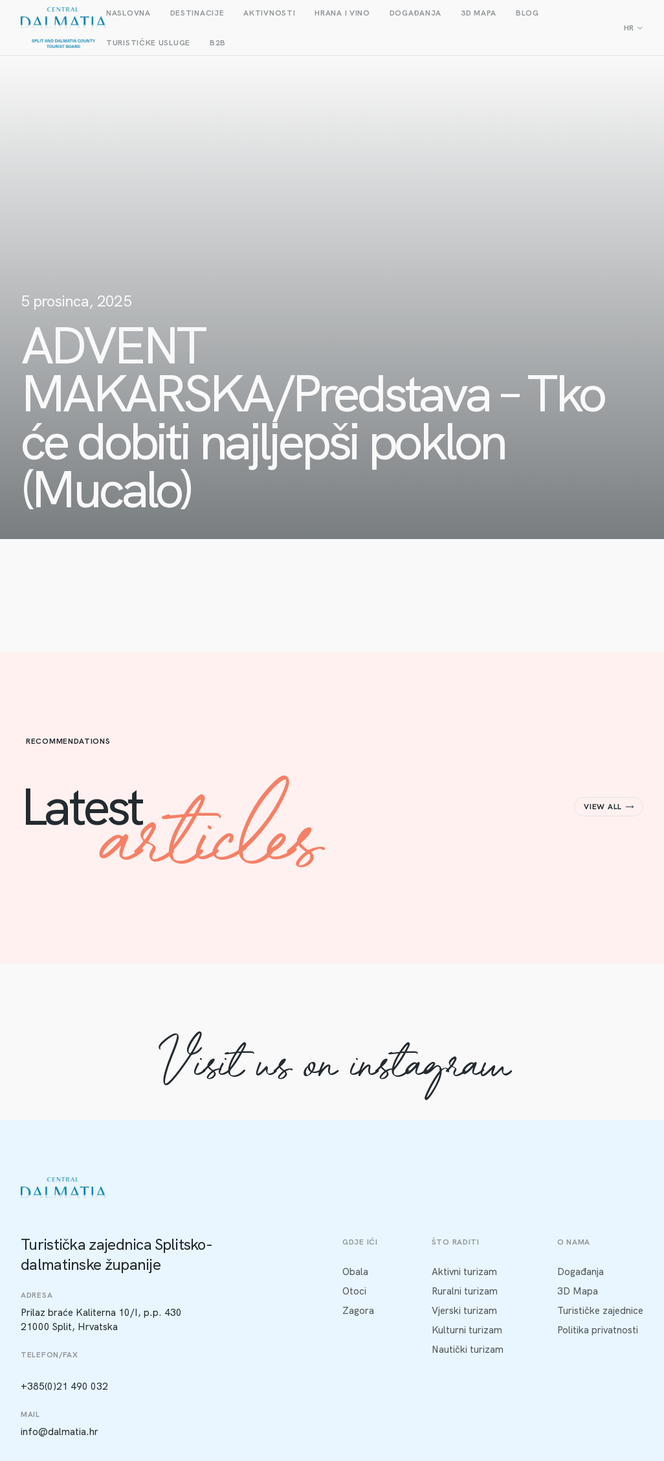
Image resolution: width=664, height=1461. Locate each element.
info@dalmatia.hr (59, 1431)
